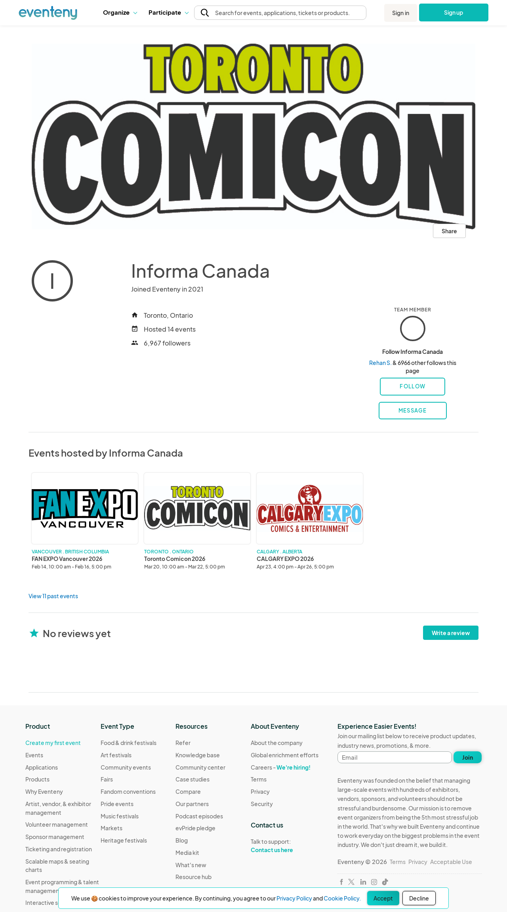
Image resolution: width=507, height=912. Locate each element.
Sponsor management (54, 836)
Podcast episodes (199, 816)
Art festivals (116, 754)
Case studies (192, 779)
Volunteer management (56, 824)
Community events (126, 767)
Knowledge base (197, 754)
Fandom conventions (128, 791)
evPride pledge (195, 827)
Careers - (281, 767)
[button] (120, 12)
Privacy (260, 791)
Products (37, 779)
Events (34, 754)
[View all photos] (253, 136)
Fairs (107, 779)
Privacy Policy (294, 898)
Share (449, 230)
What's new (190, 864)
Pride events (117, 803)
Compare (188, 791)
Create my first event (53, 742)
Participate (168, 12)
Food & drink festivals (128, 742)
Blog (181, 840)
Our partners (192, 803)
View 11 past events (53, 595)
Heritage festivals (124, 840)
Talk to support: (284, 846)
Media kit (187, 852)
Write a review (451, 632)
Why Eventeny (44, 791)
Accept (383, 898)
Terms (259, 779)
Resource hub (193, 876)
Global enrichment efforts (284, 754)
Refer (183, 742)
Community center (200, 767)
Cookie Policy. (342, 898)
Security (262, 803)
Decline (419, 898)
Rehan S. (380, 362)
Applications (41, 767)
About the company (277, 742)
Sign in (400, 12)
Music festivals (120, 816)
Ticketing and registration (58, 848)
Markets (111, 827)
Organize (120, 12)
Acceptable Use (451, 861)
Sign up (453, 12)
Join (467, 757)
